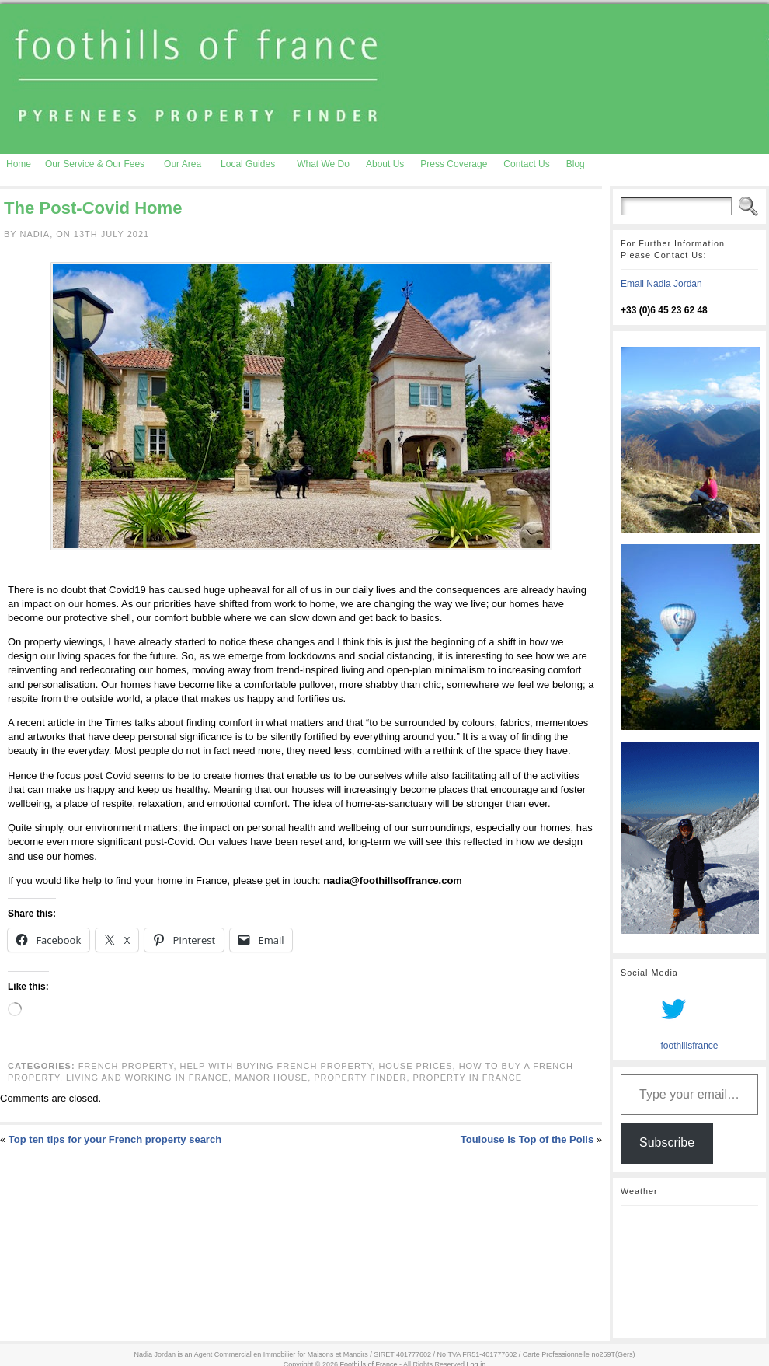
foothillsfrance (689, 1045)
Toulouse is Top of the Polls (527, 1139)
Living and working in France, (150, 1077)
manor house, (274, 1077)
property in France (467, 1077)
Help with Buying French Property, (279, 1066)
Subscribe (666, 1142)
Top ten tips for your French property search (115, 1139)
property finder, (363, 1077)
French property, (129, 1066)
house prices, (418, 1066)
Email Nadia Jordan (661, 283)
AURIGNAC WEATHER (689, 1272)
